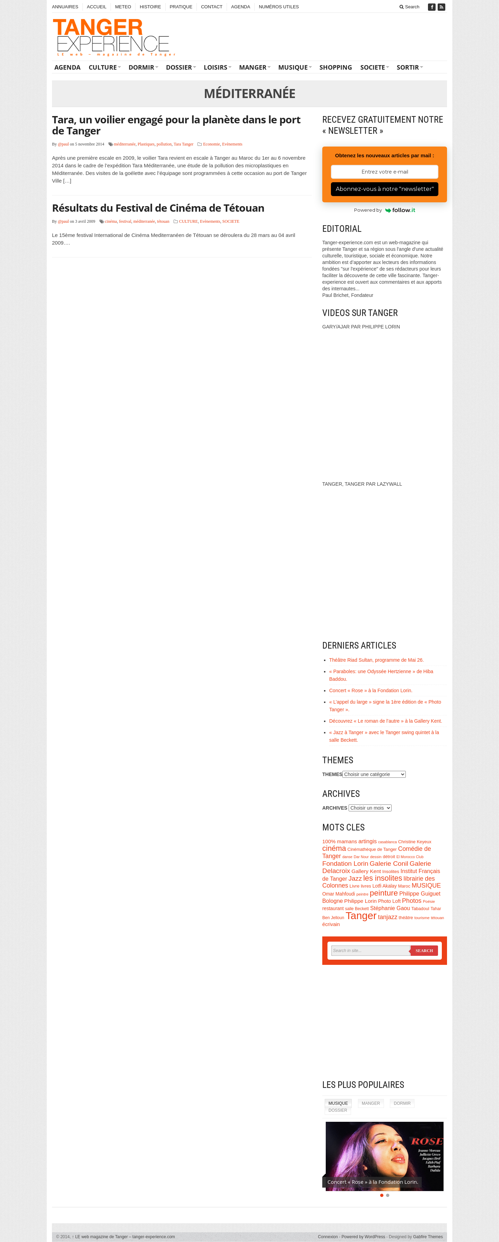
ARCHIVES (334, 808)
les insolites (382, 878)
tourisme (422, 918)
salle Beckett (357, 908)
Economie (211, 144)
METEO (123, 6)
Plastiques (146, 144)
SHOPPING (335, 67)
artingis (367, 841)
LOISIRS (215, 67)
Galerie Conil (389, 863)
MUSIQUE (293, 67)
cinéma (111, 221)
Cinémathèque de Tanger (372, 849)
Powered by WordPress (363, 1236)
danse (347, 857)
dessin (376, 857)
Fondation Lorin (345, 863)
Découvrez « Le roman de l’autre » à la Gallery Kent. (385, 721)
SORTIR (408, 67)
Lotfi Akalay (385, 886)
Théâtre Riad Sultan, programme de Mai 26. (376, 660)
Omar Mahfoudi (338, 894)
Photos (411, 900)
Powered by (384, 210)
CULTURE (103, 67)
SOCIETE (372, 67)
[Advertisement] (384, 1022)
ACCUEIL (96, 6)
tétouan (163, 221)
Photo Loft (389, 901)
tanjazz (387, 917)
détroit (389, 856)
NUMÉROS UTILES (279, 6)
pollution (164, 144)
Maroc (404, 886)
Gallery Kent (366, 871)
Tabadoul (420, 908)
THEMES (332, 774)
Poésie (429, 901)
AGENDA (240, 6)
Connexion (328, 1236)
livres (366, 886)
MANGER (252, 67)
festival (125, 221)
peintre (362, 894)
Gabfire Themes (428, 1236)
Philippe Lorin (360, 901)
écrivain (331, 924)
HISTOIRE (150, 6)
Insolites (390, 871)
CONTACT (211, 6)
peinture (384, 893)
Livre (355, 886)
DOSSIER (179, 67)
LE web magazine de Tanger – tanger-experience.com (123, 1236)
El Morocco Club (409, 857)
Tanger (361, 915)
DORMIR (141, 67)
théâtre (406, 917)
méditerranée (125, 144)
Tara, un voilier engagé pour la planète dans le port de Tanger (176, 125)
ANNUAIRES (65, 6)
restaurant (333, 908)
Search (409, 6)
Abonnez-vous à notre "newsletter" (385, 189)
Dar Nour (361, 857)
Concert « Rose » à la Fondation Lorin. (370, 690)
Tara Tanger (183, 144)
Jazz (355, 878)
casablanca (387, 842)
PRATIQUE (181, 6)
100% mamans (339, 841)
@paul (63, 144)
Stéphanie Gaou (390, 908)
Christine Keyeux (414, 841)
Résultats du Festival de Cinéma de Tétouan (158, 208)
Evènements (232, 144)
